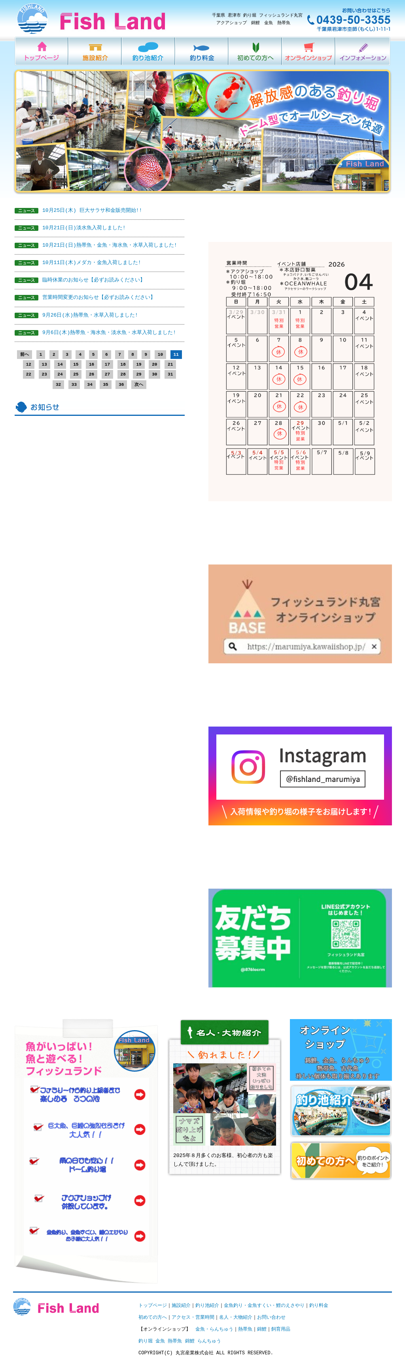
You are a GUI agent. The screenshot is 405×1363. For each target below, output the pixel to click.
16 (91, 365)
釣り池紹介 (149, 51)
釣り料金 (202, 51)
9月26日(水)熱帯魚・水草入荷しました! (90, 315)
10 (160, 355)
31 (170, 375)
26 (91, 375)
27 (107, 375)
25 (75, 375)
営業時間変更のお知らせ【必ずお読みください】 (98, 297)
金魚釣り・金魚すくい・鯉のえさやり (264, 1305)
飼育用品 (280, 1329)
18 (123, 365)
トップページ (152, 1305)
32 (58, 385)
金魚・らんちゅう (214, 1329)
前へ (24, 355)
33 (74, 385)
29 (138, 375)
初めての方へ (255, 51)
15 (75, 365)
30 (154, 375)
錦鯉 (262, 1329)
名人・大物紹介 (235, 1317)
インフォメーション (363, 51)
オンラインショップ (309, 51)
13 (44, 365)
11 (176, 355)
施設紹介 (95, 51)
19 (138, 365)
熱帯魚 (245, 1329)
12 (28, 365)
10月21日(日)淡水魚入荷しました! (84, 228)
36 (121, 385)
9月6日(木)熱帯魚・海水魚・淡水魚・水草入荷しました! (109, 332)
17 (107, 365)
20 (154, 365)
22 (28, 375)
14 (59, 365)
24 (59, 375)
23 (44, 375)
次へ (138, 385)
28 (123, 375)
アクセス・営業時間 (193, 1317)
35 (105, 385)
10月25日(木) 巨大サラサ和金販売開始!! (92, 210)
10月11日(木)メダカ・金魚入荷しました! (91, 262)
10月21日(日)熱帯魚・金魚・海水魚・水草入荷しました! (109, 245)
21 (170, 365)
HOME (42, 51)
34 (90, 385)
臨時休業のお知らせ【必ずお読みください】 (93, 280)
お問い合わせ (271, 1317)
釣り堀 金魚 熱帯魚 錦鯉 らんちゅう (179, 1341)
